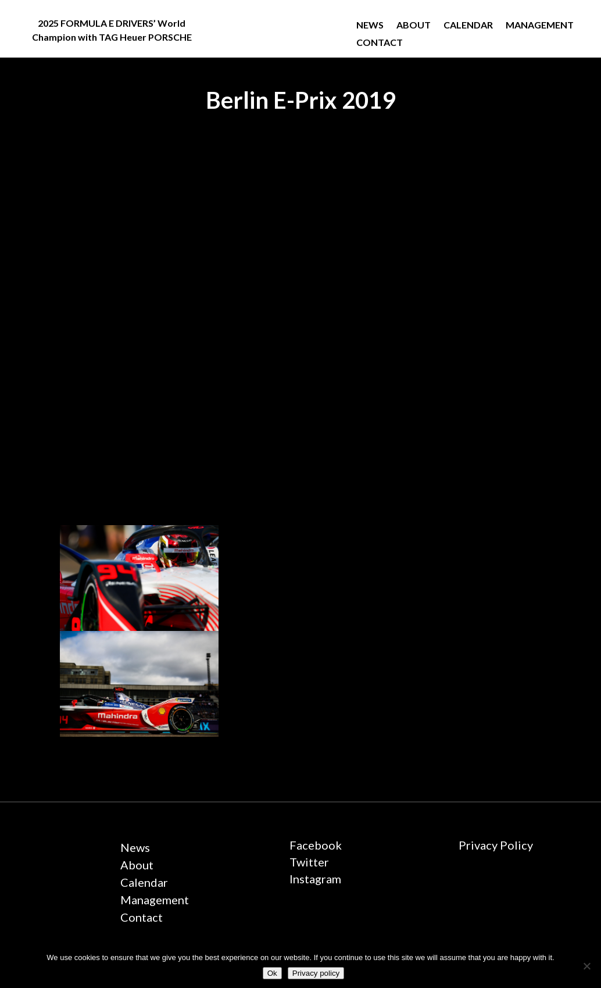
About (413, 25)
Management (540, 25)
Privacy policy (315, 973)
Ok (272, 973)
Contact (379, 43)
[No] (586, 966)
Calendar (468, 25)
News (370, 25)
